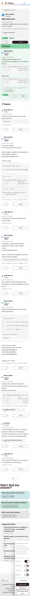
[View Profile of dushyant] (7, 423)
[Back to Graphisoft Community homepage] (9, 3)
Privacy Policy (10, 588)
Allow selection (22, 588)
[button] (3, 42)
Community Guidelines (14, 590)
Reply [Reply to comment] (23, 96)
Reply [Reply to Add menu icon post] (21, 42)
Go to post (9, 90)
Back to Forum (8, 496)
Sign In (27, 3)
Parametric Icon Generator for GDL (15, 551)
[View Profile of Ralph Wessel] (8, 110)
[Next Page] (19, 478)
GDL (5, 540)
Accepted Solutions (10, 506)
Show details (24, 580)
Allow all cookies (22, 584)
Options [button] (27, 9)
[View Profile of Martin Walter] (9, 14)
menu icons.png (8, 32)
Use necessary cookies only (22, 592)
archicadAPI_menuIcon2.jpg (12, 440)
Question (11, 38)
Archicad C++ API (8, 533)
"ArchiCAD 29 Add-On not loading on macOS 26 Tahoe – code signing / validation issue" (15, 529)
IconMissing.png (9, 409)
